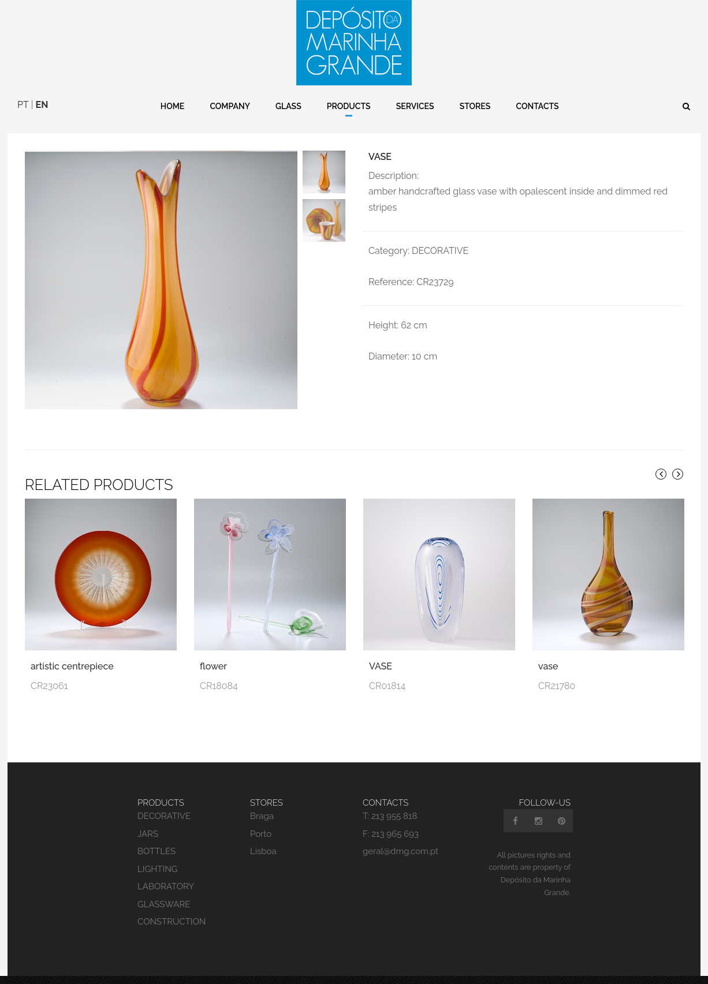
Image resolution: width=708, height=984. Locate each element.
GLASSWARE (163, 912)
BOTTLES (156, 860)
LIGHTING (157, 877)
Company (230, 106)
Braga (262, 825)
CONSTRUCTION (171, 930)
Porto (260, 842)
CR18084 (219, 694)
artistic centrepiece (72, 674)
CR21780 (556, 694)
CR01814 (387, 694)
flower (213, 674)
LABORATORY (165, 895)
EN (42, 104)
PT (23, 104)
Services (415, 106)
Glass (288, 106)
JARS (147, 842)
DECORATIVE (164, 825)
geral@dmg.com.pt (400, 860)
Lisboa (263, 860)
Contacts (537, 106)
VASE (380, 674)
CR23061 (49, 694)
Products (349, 106)
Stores (475, 106)
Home (173, 106)
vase (548, 674)
